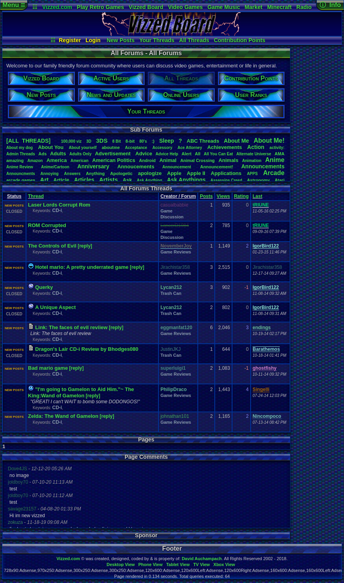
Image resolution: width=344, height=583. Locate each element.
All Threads (194, 40)
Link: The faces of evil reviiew (71, 327)
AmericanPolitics (113, 160)
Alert (187, 153)
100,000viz (71, 141)
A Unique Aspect (55, 307)
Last (257, 196)
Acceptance (136, 147)
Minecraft (279, 7)
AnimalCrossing (197, 160)
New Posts (121, 40)
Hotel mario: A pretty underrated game (81, 267)
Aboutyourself (83, 147)
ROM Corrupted (47, 225)
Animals (228, 160)
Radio (304, 7)
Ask (127, 180)
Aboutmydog (19, 147)
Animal (167, 160)
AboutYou (50, 147)
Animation (252, 160)
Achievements (224, 147)
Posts (206, 196)
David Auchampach (202, 558)
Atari (279, 180)
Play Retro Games (100, 7)
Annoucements (135, 166)
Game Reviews (175, 252)
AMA (279, 153)
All (198, 153)
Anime (274, 159)
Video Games (185, 7)
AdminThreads (20, 154)
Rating (241, 196)
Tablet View (178, 564)
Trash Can (170, 293)
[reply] (85, 246)
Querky (44, 287)
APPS (252, 173)
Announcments (20, 173)
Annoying (50, 173)
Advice (144, 153)
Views (223, 196)
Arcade (273, 172)
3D (88, 141)
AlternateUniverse (253, 154)
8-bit (130, 141)
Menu (13, 5)
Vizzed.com (57, 7)
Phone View (150, 564)
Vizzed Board (146, 7)
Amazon (35, 160)
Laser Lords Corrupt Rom (59, 205)
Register (70, 40)
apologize (150, 173)
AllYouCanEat (218, 154)
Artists (108, 179)
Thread (36, 196)
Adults (58, 153)
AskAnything (149, 180)
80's (143, 141)
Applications (226, 173)
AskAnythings (186, 180)
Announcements (262, 166)
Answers (72, 173)
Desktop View (120, 564)
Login (93, 40)
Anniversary (93, 166)
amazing (15, 160)
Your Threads (156, 40)
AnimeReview (19, 167)
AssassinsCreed (226, 180)
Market (253, 7)
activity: (277, 147)
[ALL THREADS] (28, 141)
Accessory (162, 147)
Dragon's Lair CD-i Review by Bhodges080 (86, 349)
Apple (174, 173)
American (80, 160)
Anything (95, 173)
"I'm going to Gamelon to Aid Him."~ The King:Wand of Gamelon (81, 392)
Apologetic (121, 173)
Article (61, 180)
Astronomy (258, 180)
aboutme (111, 147)
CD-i (57, 210)
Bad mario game (48, 368)
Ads (42, 153)
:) (153, 141)
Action (255, 147)
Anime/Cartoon (55, 167)
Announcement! (216, 166)
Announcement (177, 167)
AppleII (196, 173)
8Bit (116, 141)
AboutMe (236, 141)
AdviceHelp (167, 154)
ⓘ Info (330, 5)
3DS (102, 140)
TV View (201, 564)
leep (166, 141)
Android (147, 160)
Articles (84, 180)
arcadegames (20, 180)
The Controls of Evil (52, 246)
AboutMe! (269, 140)
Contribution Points (240, 40)
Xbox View (224, 564)
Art (44, 179)
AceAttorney (189, 147)
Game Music (223, 7)
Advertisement (113, 153)
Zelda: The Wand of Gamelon (63, 416)
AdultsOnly (80, 154)
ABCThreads (203, 141)
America (56, 160)
